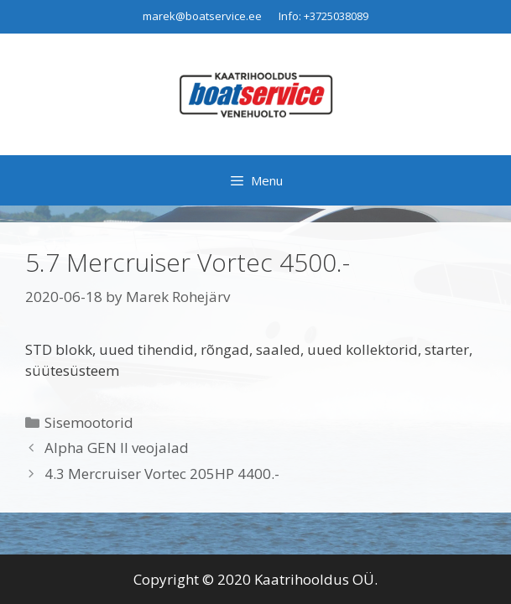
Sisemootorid (88, 422)
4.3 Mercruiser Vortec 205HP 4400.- (161, 473)
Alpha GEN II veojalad (116, 447)
